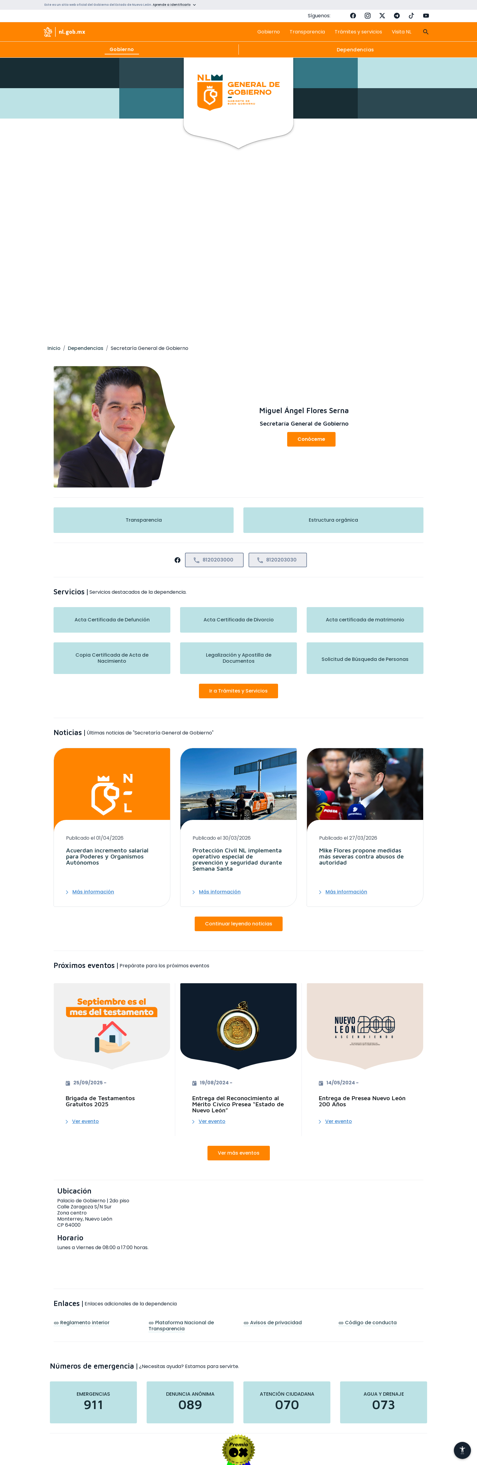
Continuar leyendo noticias (238, 923)
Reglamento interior (82, 1322)
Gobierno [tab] (122, 49)
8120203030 (276, 560)
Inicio (54, 348)
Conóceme (311, 439)
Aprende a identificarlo (171, 4)
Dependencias (85, 348)
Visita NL (401, 31)
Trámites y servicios (358, 31)
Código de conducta (367, 1322)
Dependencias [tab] (355, 49)
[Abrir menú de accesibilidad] (462, 1450)
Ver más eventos (238, 1152)
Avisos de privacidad (272, 1322)
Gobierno (268, 31)
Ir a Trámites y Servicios (238, 690)
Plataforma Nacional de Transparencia (181, 1325)
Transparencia (307, 31)
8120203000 (213, 560)
